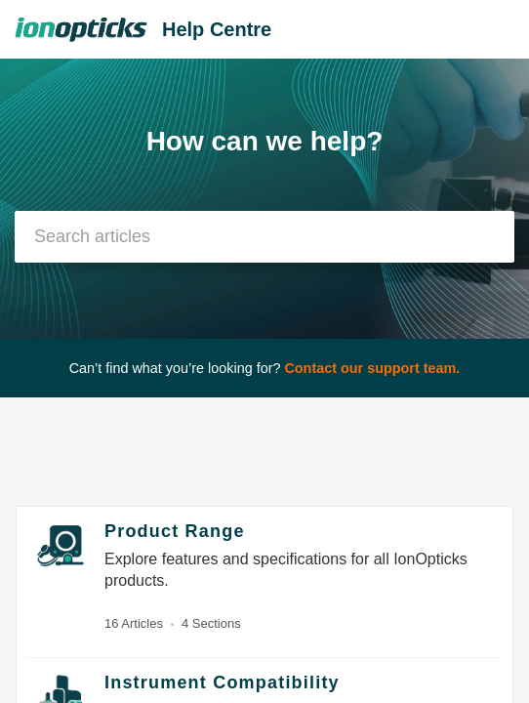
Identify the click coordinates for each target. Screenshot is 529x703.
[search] (264, 237)
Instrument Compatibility (222, 682)
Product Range (174, 531)
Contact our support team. (372, 368)
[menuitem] (463, 29)
